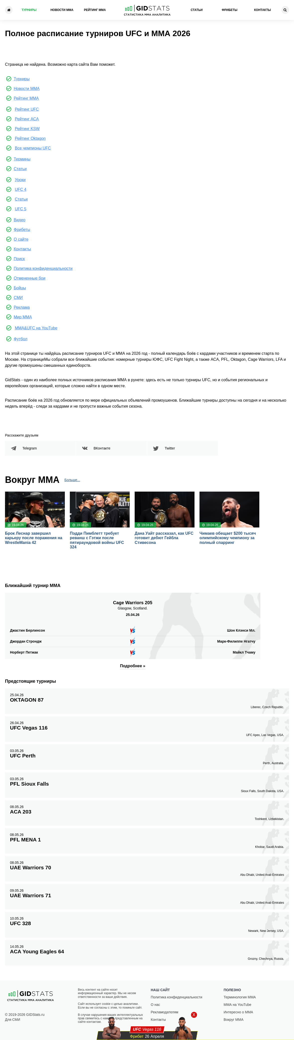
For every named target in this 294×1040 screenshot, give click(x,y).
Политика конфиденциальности (43, 268)
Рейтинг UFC (27, 109)
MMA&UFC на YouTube (36, 328)
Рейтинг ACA (27, 119)
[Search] (285, 10)
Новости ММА (61, 10)
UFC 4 (20, 189)
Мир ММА (23, 317)
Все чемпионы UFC (33, 148)
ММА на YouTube (237, 1005)
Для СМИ (12, 1020)
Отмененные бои (29, 278)
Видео (19, 220)
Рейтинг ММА (95, 10)
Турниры (28, 10)
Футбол (20, 339)
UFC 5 (20, 209)
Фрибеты (229, 10)
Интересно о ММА (238, 1012)
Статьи (197, 10)
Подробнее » (132, 666)
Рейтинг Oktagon (30, 138)
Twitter (170, 448)
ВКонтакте (102, 448)
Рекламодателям (164, 1012)
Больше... (72, 480)
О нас (155, 1005)
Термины (22, 159)
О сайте (21, 239)
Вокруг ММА (234, 1020)
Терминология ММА (240, 997)
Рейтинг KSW (27, 129)
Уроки (20, 180)
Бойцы (20, 288)
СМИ (18, 298)
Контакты (262, 10)
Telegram (29, 448)
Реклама (22, 307)
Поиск (19, 259)
